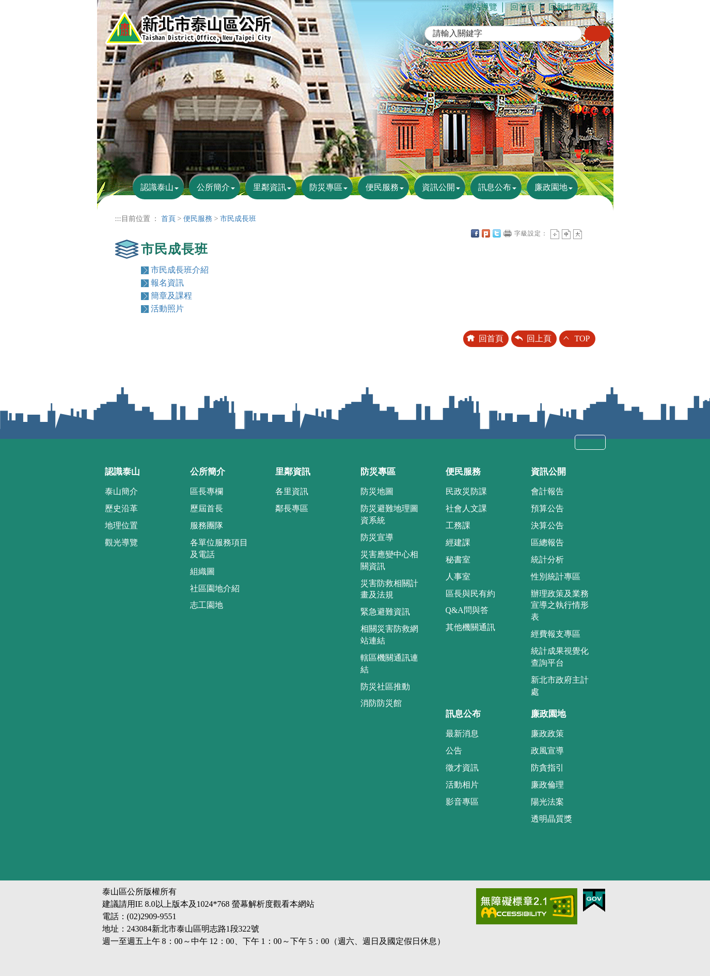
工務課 (458, 525)
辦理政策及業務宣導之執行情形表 (560, 605)
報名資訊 (167, 282)
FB (475, 233)
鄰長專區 (291, 508)
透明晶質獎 (551, 818)
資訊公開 (438, 187)
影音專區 (462, 801)
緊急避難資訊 (385, 611)
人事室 (458, 576)
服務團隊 (206, 525)
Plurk (486, 233)
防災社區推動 (385, 686)
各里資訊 (291, 491)
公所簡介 (213, 187)
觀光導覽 (121, 542)
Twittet (497, 233)
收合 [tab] (590, 442)
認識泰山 (156, 187)
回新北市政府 (573, 7)
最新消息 (462, 733)
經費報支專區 (555, 633)
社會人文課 (466, 508)
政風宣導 (547, 750)
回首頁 (522, 7)
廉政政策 (547, 733)
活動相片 (462, 784)
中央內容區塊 (589, 233)
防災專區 (325, 187)
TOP (582, 338)
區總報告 (547, 542)
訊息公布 (494, 187)
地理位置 (121, 525)
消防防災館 (381, 703)
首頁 (168, 218)
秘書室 (458, 559)
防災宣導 (376, 537)
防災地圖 (376, 491)
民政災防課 (466, 491)
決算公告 (547, 525)
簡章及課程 (171, 295)
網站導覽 (480, 7)
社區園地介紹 (215, 588)
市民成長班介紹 (180, 269)
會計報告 (547, 491)
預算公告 (547, 508)
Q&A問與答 (467, 610)
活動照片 (167, 308)
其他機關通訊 (470, 627)
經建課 (458, 542)
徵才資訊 (462, 767)
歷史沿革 (121, 508)
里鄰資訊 (269, 187)
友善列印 (507, 233)
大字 (577, 234)
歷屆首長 (206, 508)
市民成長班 (238, 218)
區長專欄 (206, 491)
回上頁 (539, 338)
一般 (566, 234)
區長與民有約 (470, 593)
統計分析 (547, 559)
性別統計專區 (555, 576)
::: (445, 7)
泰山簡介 (121, 491)
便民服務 (382, 187)
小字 (554, 234)
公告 (454, 750)
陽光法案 (547, 801)
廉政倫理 (547, 784)
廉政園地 (550, 187)
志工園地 (206, 605)
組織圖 (202, 571)
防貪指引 (547, 767)
